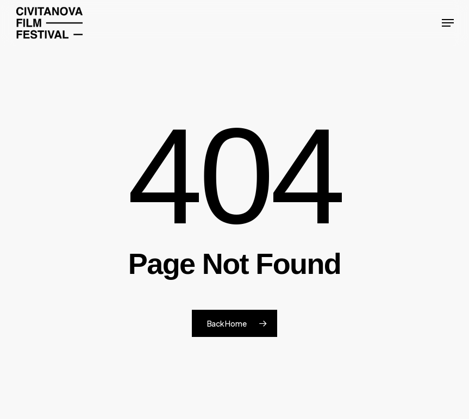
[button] (448, 22)
